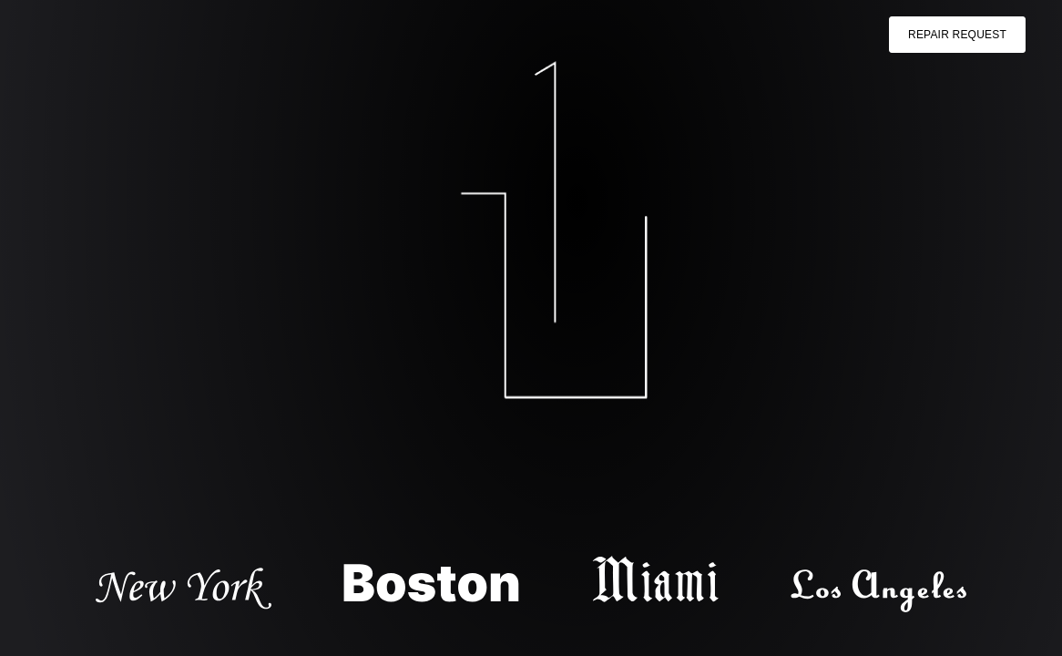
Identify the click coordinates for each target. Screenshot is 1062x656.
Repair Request (957, 34)
